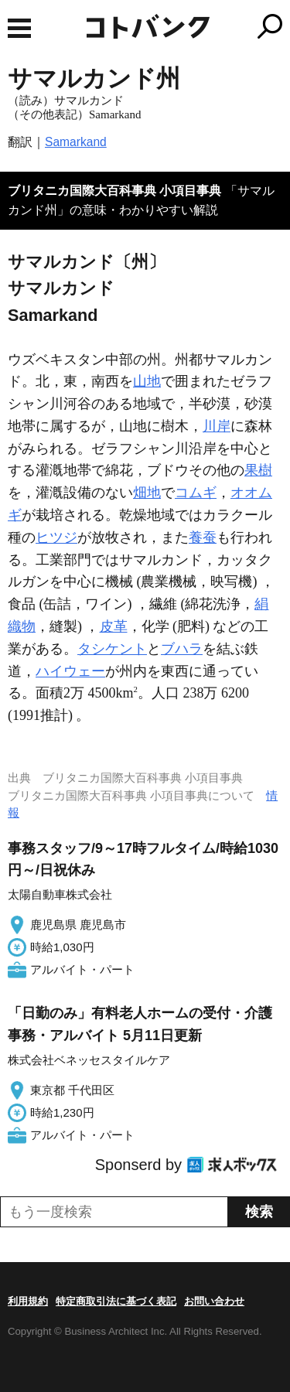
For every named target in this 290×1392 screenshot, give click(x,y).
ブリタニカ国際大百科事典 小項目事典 (114, 190)
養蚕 (203, 537)
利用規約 (28, 1301)
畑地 (147, 492)
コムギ (196, 492)
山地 (147, 381)
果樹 (258, 470)
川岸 (216, 426)
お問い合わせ (214, 1301)
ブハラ (182, 649)
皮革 (114, 626)
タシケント (112, 649)
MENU (19, 28)
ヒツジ (56, 537)
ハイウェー (70, 671)
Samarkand (76, 141)
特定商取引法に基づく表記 (116, 1301)
